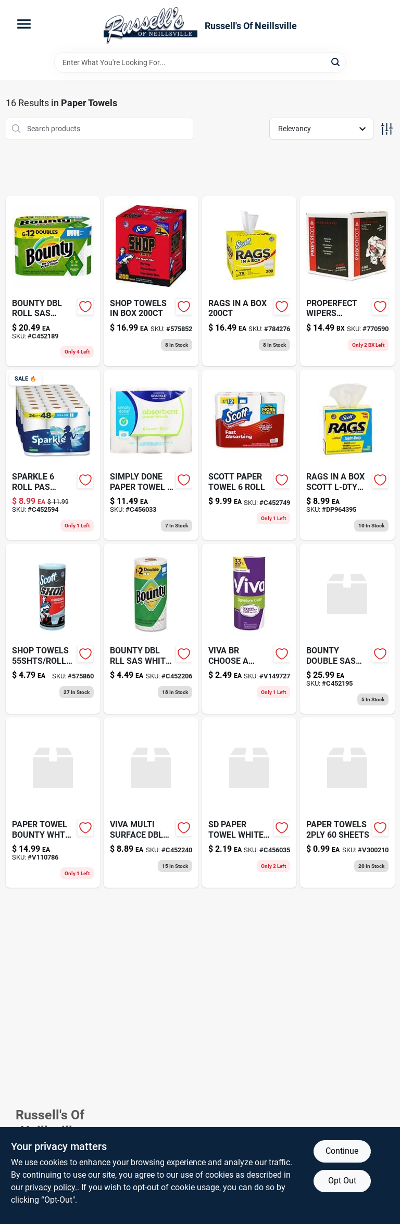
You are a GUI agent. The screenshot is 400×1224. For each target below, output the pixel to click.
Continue (342, 1151)
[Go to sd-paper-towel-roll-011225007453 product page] (151, 455)
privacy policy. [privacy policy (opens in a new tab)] (51, 1187)
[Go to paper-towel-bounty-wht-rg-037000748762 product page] (53, 802)
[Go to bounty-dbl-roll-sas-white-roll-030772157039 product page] (53, 281)
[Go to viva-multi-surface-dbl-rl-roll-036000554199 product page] (151, 802)
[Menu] (24, 24)
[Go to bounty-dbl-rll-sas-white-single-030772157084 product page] (151, 629)
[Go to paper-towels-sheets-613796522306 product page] (347, 802)
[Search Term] (200, 62)
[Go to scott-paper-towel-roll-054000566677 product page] (249, 455)
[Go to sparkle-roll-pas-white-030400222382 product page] (53, 455)
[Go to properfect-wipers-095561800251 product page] (347, 281)
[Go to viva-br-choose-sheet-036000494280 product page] (249, 629)
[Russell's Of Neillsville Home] (150, 26)
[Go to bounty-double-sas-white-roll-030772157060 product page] (347, 629)
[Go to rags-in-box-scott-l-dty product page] (347, 455)
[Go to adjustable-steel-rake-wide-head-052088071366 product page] (151, 281)
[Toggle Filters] (387, 129)
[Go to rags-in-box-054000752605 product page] (249, 281)
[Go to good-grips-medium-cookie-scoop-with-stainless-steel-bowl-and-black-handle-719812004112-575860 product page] (53, 629)
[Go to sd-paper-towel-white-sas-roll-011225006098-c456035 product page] (249, 802)
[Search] (336, 61)
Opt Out (342, 1180)
